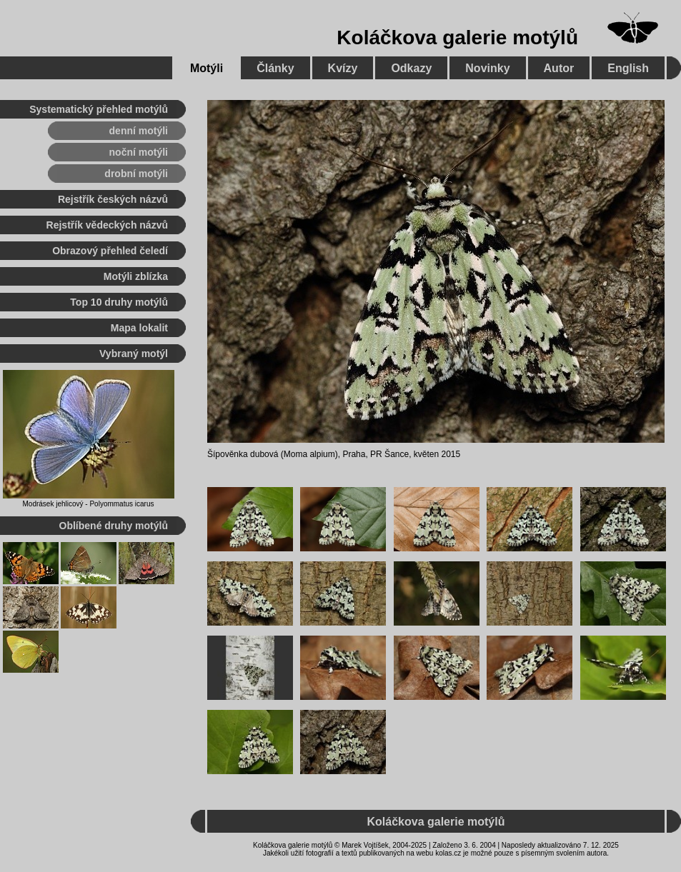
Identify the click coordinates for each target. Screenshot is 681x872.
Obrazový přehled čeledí (110, 250)
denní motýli (138, 130)
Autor (559, 68)
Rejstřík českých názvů (113, 199)
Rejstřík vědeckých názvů (107, 225)
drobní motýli (136, 173)
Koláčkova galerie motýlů (457, 37)
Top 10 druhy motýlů (119, 302)
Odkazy (411, 68)
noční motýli (138, 152)
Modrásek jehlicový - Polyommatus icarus (88, 504)
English (628, 68)
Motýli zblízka (136, 276)
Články (275, 68)
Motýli (206, 68)
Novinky (487, 68)
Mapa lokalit (139, 328)
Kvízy (343, 68)
